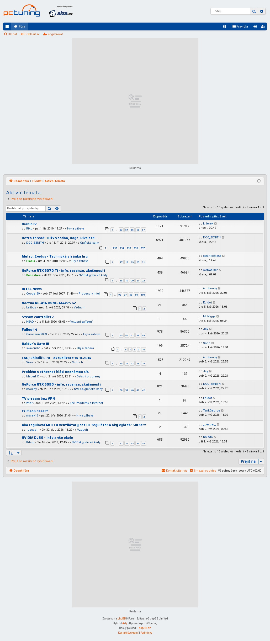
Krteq (30, 442)
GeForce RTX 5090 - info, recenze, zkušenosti (61, 384)
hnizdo (208, 437)
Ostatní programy (88, 376)
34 (137, 443)
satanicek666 (212, 256)
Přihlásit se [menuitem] (256, 27)
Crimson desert (35, 411)
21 (143, 262)
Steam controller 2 (38, 317)
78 (137, 363)
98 (131, 294)
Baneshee (33, 275)
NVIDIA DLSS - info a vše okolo (47, 437)
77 (132, 363)
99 (136, 294)
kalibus (31, 307)
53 (121, 229)
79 (143, 363)
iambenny (210, 288)
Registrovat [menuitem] (264, 27)
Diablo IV (29, 224)
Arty (124, 623)
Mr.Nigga (209, 316)
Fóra (22, 26)
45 (121, 335)
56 (137, 229)
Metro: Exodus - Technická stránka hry (55, 256)
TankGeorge (211, 410)
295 (129, 248)
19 (132, 262)
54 (126, 229)
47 (132, 335)
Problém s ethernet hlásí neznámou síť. (55, 372)
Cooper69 (33, 293)
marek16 (32, 415)
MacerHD (32, 376)
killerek (208, 223)
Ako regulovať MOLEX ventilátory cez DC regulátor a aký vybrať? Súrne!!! (84, 425)
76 (126, 363)
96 (119, 294)
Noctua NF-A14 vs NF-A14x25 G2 (49, 303)
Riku (29, 228)
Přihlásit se (32, 34)
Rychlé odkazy (8, 27)
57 (143, 229)
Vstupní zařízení (81, 321)
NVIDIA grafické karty (93, 275)
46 (126, 335)
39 (126, 390)
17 (121, 262)
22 (143, 280)
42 (143, 390)
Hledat (12, 34)
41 (137, 390)
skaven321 (33, 348)
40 (132, 390)
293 (115, 248)
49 (143, 335)
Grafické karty (89, 242)
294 (122, 248)
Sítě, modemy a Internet (86, 403)
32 (126, 443)
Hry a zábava (75, 228)
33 (132, 443)
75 (121, 363)
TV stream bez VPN (38, 398)
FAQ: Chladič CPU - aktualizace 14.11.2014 (57, 358)
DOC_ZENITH (35, 242)
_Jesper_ (32, 429)
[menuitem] (225, 26)
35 (143, 443)
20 (137, 262)
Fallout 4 (30, 329)
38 (121, 390)
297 (143, 248)
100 (143, 294)
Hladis (30, 261)
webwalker (210, 270)
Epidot (207, 302)
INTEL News (32, 289)
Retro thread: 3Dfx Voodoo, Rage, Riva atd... (60, 238)
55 (132, 229)
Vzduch (79, 307)
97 (125, 294)
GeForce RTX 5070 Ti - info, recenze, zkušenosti (63, 270)
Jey (205, 329)
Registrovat (55, 34)
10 (143, 349)
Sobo (206, 343)
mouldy (31, 389)
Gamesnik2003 (36, 334)
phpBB (122, 618)
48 (137, 335)
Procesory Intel (89, 293)
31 (121, 443)
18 (126, 262)
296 (136, 248)
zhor (29, 403)
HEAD (30, 321)
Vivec (30, 362)
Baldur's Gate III (35, 343)
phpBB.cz (145, 628)
